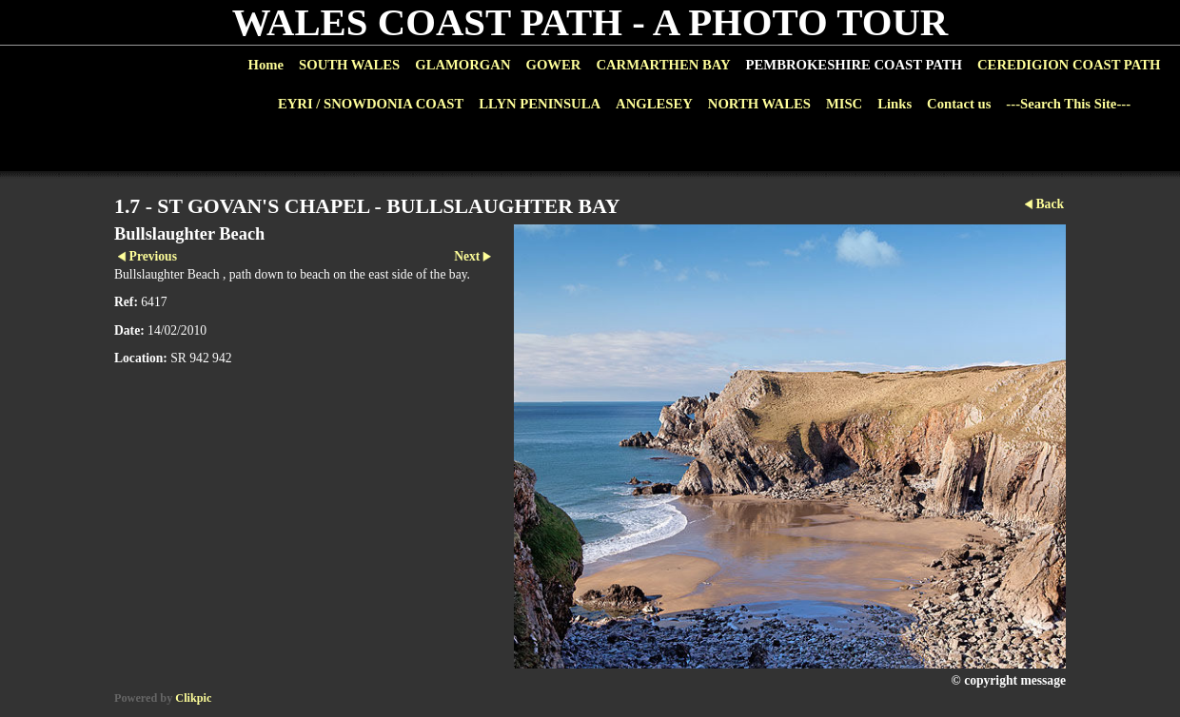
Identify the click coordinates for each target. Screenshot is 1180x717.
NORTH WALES (759, 103)
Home (266, 64)
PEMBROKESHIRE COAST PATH (854, 64)
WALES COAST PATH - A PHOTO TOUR (590, 22)
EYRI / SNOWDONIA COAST (370, 103)
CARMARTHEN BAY (663, 64)
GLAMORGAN (462, 64)
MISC (844, 103)
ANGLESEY (654, 103)
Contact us (959, 103)
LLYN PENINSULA (539, 103)
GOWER (552, 64)
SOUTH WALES (349, 64)
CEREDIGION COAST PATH (1068, 64)
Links (894, 103)
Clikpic (193, 698)
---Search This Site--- (1068, 103)
